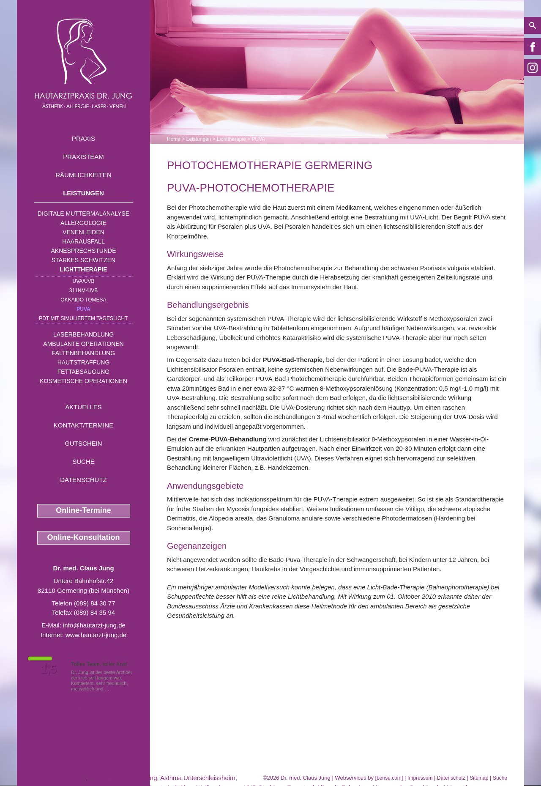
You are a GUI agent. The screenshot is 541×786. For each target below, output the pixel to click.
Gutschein (83, 443)
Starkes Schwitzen (83, 260)
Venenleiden (83, 232)
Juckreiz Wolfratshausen (51, 777)
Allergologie (83, 222)
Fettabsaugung (83, 371)
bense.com (389, 778)
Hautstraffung (83, 362)
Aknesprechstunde (83, 250)
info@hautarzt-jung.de (94, 625)
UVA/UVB (84, 281)
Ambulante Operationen (83, 343)
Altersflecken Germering (123, 777)
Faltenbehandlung (83, 353)
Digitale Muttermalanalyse (83, 213)
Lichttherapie (83, 269)
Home (173, 139)
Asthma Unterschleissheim (197, 777)
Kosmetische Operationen (83, 381)
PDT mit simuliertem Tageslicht (83, 318)
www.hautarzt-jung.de (96, 634)
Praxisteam (83, 156)
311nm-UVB (83, 290)
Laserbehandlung (83, 334)
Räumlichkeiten (83, 174)
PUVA (83, 309)
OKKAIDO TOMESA (83, 300)
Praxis (83, 138)
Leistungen (83, 193)
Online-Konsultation (83, 537)
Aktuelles (83, 407)
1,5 (49, 669)
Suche (83, 461)
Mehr (116, 688)
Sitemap (479, 778)
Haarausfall (83, 241)
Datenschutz (83, 479)
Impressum (419, 778)
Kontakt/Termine (83, 425)
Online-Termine (83, 510)
